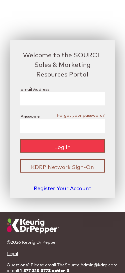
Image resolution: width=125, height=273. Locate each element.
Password (30, 116)
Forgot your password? (81, 115)
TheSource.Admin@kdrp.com (87, 264)
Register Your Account (62, 188)
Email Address (34, 89)
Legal (12, 253)
